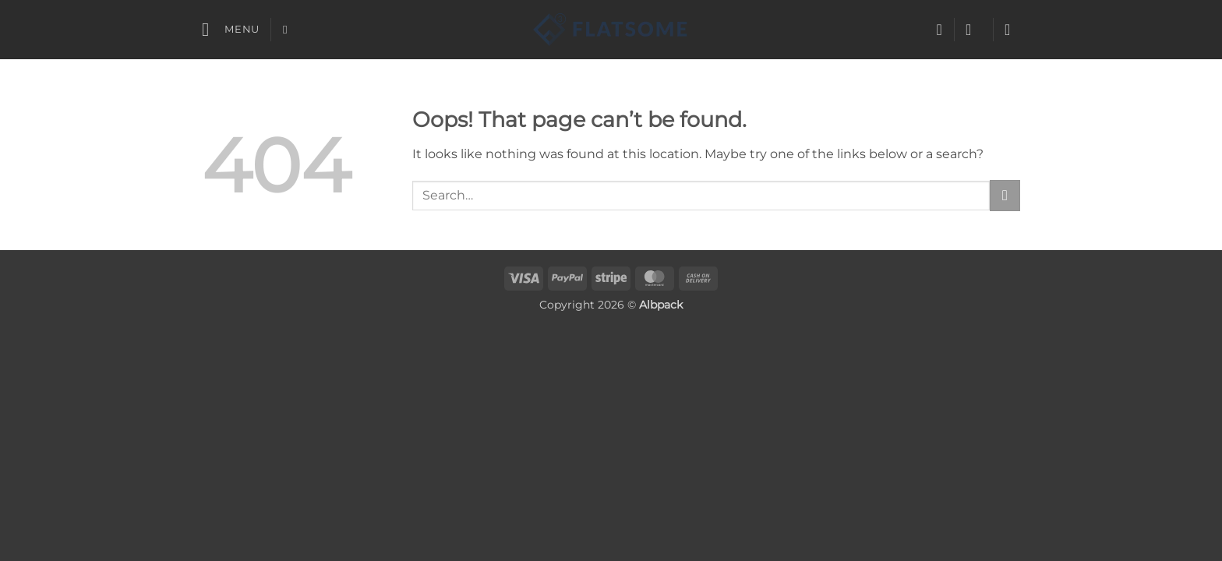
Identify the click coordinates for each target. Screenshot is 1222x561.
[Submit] (1005, 195)
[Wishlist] (939, 29)
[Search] (289, 29)
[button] (231, 29)
